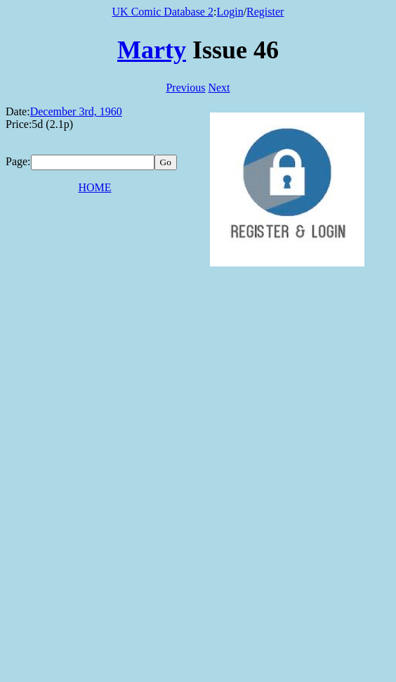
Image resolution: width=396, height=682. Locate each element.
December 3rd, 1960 (76, 111)
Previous (185, 88)
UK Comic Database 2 (162, 12)
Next (219, 88)
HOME (94, 187)
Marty (151, 50)
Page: (18, 161)
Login (229, 12)
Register (265, 12)
